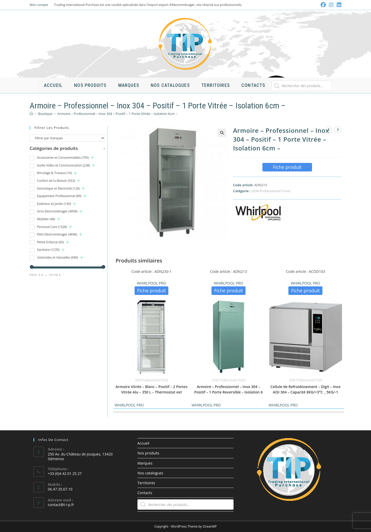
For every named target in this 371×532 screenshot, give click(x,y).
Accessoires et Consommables (63, 157)
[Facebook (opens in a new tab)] (323, 5)
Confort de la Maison (56, 180)
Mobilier (46, 219)
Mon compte (39, 5)
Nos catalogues (150, 473)
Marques (145, 463)
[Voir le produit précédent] (328, 129)
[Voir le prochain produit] (337, 129)
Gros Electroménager (57, 211)
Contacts (144, 492)
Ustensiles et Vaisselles (57, 257)
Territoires (146, 482)
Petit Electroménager (57, 234)
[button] (222, 133)
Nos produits (148, 453)
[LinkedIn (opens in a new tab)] (338, 5)
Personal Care (52, 227)
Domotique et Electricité (58, 188)
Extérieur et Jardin (54, 204)
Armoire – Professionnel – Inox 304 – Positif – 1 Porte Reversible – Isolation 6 (228, 389)
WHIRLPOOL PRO (151, 283)
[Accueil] (31, 113)
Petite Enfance (50, 242)
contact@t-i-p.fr (61, 504)
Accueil (143, 443)
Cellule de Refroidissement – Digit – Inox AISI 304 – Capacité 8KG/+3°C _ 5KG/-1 (305, 389)
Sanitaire (48, 249)
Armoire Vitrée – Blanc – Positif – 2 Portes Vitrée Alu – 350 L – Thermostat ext (152, 389)
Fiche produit (287, 167)
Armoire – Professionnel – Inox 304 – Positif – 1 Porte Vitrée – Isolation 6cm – (117, 113)
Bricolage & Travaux (54, 173)
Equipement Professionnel (59, 196)
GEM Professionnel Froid (270, 191)
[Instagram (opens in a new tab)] (331, 5)
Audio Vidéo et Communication (63, 165)
